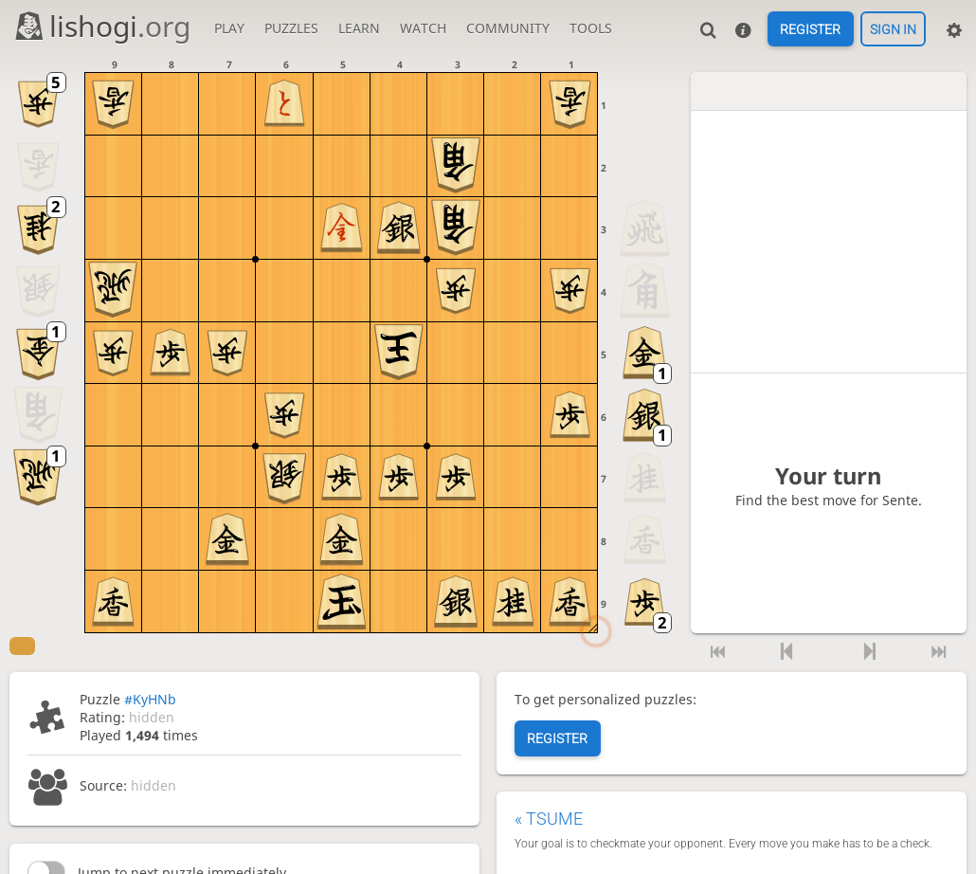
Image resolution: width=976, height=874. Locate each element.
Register (810, 29)
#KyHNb (150, 699)
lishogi (101, 26)
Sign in (893, 29)
